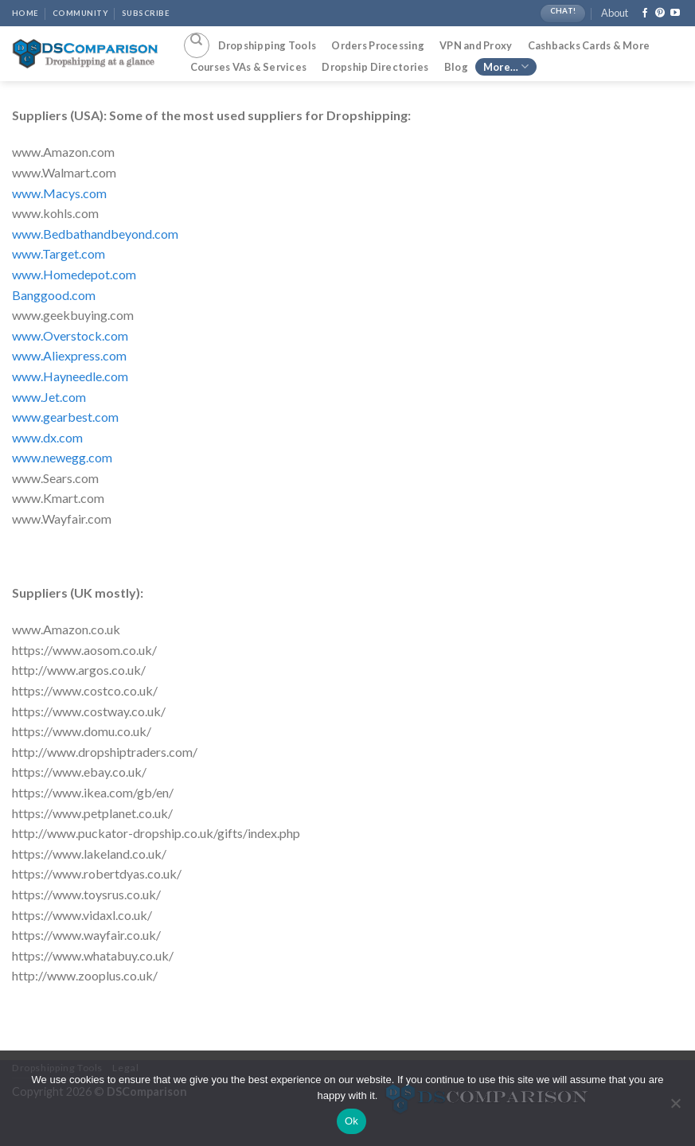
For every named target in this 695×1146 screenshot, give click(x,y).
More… (506, 66)
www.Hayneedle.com (70, 376)
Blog (456, 66)
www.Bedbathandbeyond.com (95, 233)
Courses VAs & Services (248, 66)
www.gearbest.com (65, 416)
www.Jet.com (49, 396)
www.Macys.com (59, 193)
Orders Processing (377, 45)
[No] (675, 1108)
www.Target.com (58, 253)
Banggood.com (54, 294)
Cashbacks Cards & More (589, 45)
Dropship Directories (375, 66)
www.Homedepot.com (74, 274)
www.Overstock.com (70, 335)
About (614, 12)
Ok (351, 1121)
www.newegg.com (62, 457)
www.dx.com (47, 437)
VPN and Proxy (475, 45)
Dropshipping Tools (267, 45)
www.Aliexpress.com (69, 355)
